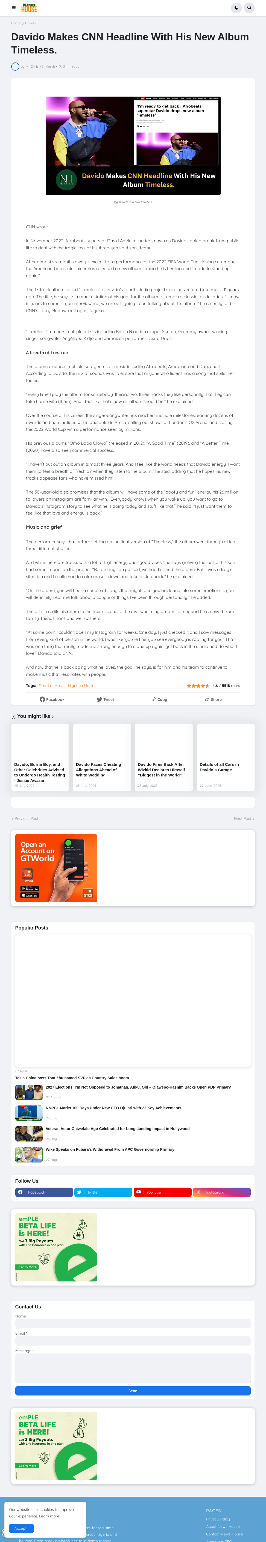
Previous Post (26, 818)
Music (59, 685)
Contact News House (224, 1534)
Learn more (49, 1516)
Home (16, 23)
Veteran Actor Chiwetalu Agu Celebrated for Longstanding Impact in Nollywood (118, 1128)
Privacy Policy (218, 1519)
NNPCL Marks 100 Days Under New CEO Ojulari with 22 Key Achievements (114, 1108)
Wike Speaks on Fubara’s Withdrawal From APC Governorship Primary (110, 1149)
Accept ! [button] (21, 1528)
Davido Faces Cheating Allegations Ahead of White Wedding (98, 769)
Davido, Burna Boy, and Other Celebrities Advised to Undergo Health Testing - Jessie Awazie (39, 772)
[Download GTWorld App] (133, 868)
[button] (15, 7)
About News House (223, 1526)
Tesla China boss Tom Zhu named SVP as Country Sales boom (72, 1078)
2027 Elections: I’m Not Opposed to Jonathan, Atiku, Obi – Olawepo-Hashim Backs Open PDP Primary (138, 1087)
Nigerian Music (81, 685)
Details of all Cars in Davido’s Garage (219, 767)
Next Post (242, 818)
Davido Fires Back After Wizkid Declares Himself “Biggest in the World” (161, 769)
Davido (30, 23)
